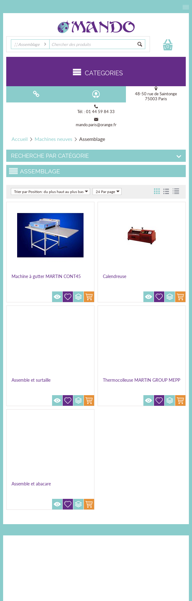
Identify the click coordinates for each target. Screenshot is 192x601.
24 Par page (108, 191)
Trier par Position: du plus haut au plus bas (51, 191)
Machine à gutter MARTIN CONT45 (46, 276)
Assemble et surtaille (31, 380)
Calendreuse (114, 276)
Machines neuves (53, 139)
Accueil (20, 139)
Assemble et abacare (31, 483)
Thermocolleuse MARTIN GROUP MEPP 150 (141, 382)
